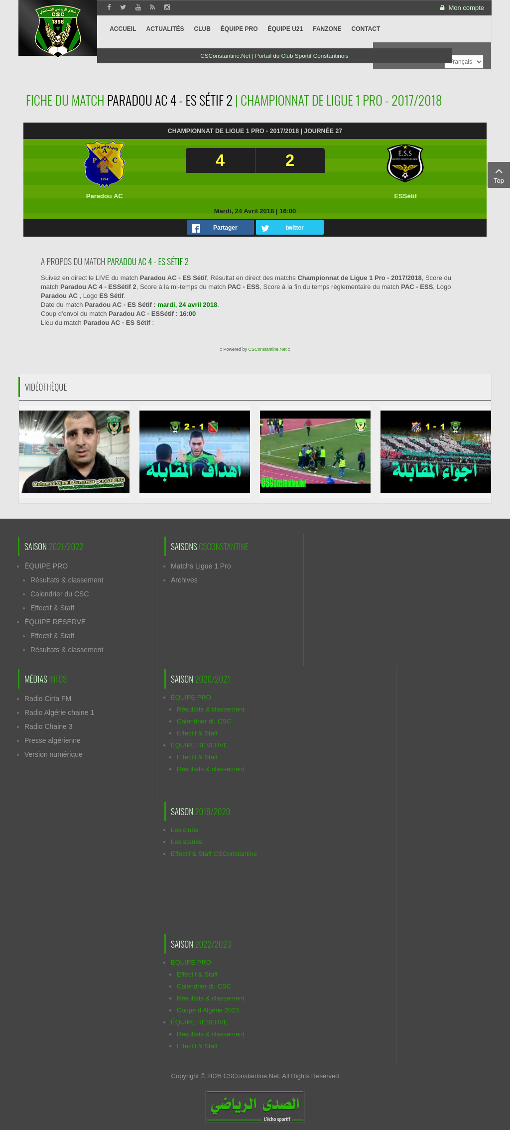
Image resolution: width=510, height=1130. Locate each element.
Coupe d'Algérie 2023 (208, 1010)
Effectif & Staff (52, 608)
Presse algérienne (52, 740)
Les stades (186, 842)
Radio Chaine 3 (48, 726)
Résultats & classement (66, 580)
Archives (184, 580)
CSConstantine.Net (267, 349)
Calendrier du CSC (59, 594)
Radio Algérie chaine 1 (59, 712)
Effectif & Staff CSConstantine (214, 853)
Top (499, 174)
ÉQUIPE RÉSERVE (55, 622)
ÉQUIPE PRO (46, 566)
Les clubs (184, 830)
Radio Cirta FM (47, 699)
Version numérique (53, 754)
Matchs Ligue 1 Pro (201, 566)
